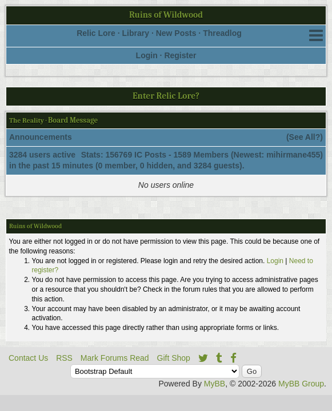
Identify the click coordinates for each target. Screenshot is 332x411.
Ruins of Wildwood (166, 15)
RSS (64, 357)
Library (135, 33)
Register (180, 55)
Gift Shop (173, 357)
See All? (305, 137)
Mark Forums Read (115, 357)
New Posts (176, 33)
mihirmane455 (293, 154)
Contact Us (28, 357)
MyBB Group (301, 383)
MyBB (214, 383)
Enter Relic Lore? (166, 96)
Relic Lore (96, 33)
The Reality (26, 120)
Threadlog (222, 33)
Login (147, 55)
